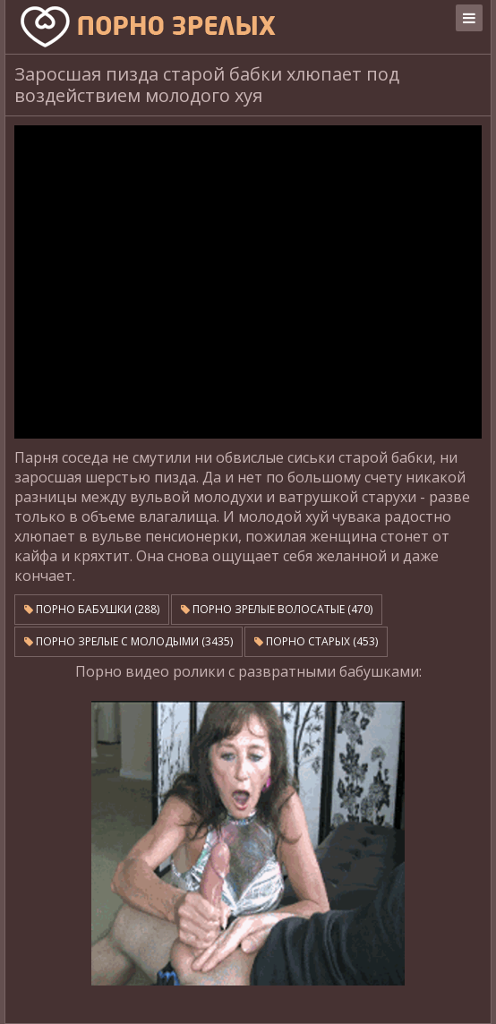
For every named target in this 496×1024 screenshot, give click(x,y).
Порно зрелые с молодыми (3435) (128, 641)
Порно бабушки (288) (91, 609)
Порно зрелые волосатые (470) (276, 609)
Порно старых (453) (316, 641)
